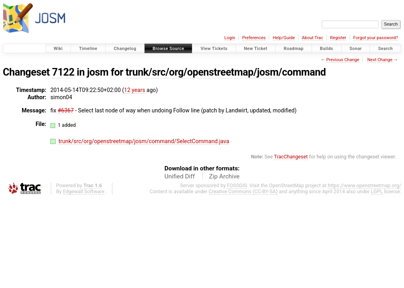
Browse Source (168, 48)
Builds (326, 48)
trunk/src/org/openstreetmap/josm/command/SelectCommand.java (143, 141)
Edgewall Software (83, 191)
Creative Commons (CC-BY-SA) (243, 191)
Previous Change (342, 59)
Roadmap (294, 48)
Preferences (254, 37)
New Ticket (256, 48)
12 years (134, 90)
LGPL (377, 191)
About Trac (312, 37)
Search (385, 48)
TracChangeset (291, 157)
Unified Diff (179, 176)
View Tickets (213, 48)
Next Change (379, 59)
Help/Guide (284, 37)
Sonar (356, 48)
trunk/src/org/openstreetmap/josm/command (226, 72)
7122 (63, 72)
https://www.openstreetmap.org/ (364, 185)
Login (229, 37)
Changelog (125, 48)
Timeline (88, 48)
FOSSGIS (237, 185)
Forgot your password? (375, 37)
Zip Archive (224, 176)
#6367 (66, 110)
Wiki (58, 48)
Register (338, 37)
